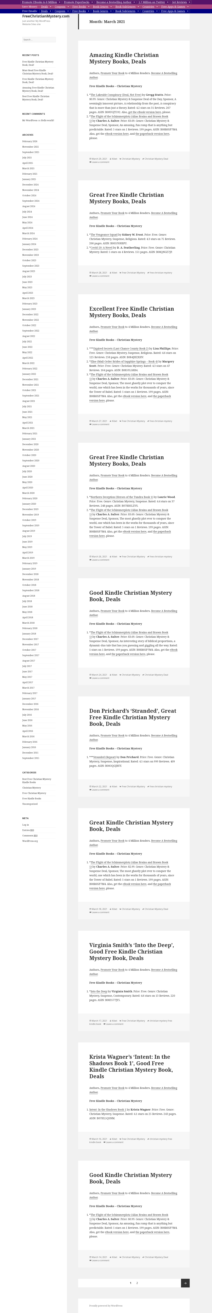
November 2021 (30, 401)
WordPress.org (30, 857)
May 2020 (27, 498)
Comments (30, 851)
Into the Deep (99, 991)
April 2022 (27, 373)
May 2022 (27, 368)
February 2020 (29, 514)
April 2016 (27, 747)
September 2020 (30, 476)
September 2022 (30, 346)
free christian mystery (161, 272)
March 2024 (28, 249)
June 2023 (27, 298)
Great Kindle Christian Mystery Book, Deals (131, 825)
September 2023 (30, 282)
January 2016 (29, 763)
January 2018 (29, 649)
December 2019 (30, 525)
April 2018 (27, 633)
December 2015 (30, 768)
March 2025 (28, 184)
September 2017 (30, 671)
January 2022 (29, 390)
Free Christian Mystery (34, 809)
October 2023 (29, 276)
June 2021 (27, 428)
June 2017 (27, 687)
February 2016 (29, 758)
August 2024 (28, 222)
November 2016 (30, 725)
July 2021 (27, 422)
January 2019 (29, 584)
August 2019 (28, 547)
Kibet (114, 158)
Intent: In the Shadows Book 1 (107, 1109)
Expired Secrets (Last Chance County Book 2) (121, 348)
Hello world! (47, 136)
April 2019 (27, 568)
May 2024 (27, 238)
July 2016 (27, 731)
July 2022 (27, 357)
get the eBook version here (144, 112)
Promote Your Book (112, 73)
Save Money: (30, 6)
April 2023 (27, 309)
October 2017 (29, 666)
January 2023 (29, 325)
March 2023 (28, 314)
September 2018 (30, 606)
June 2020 (27, 492)
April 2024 (27, 244)
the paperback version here (152, 134)
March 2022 (28, 379)
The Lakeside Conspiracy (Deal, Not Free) (116, 95)
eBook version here (117, 134)
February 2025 (29, 190)
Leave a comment (100, 162)
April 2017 (27, 698)
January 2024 (29, 260)
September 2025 (30, 168)
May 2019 (27, 563)
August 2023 (28, 287)
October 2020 (29, 471)
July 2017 (27, 682)
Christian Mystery (31, 803)
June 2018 (27, 622)
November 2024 (30, 206)
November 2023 (30, 271)
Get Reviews (179, 2)
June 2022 (27, 363)
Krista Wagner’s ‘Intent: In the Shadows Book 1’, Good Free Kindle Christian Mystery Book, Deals (131, 1066)
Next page (185, 1283)
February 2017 (29, 709)
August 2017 (28, 676)
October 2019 (29, 536)
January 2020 (29, 520)
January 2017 (29, 714)
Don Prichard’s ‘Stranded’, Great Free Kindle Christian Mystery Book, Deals (132, 717)
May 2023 (27, 303)
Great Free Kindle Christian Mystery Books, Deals (126, 198)
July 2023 (27, 292)
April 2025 (27, 179)
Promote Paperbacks (76, 2)
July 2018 (27, 617)
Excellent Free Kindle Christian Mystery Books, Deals (131, 312)
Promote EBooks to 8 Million (39, 2)
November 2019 (30, 530)
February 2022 (29, 384)
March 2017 (28, 703)
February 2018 (29, 644)
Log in (25, 840)
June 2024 (27, 233)
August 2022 (28, 352)
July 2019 (27, 552)
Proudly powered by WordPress (105, 1305)
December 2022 (30, 330)
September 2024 (30, 217)
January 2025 (29, 195)
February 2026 (29, 157)
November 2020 (30, 465)
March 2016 (28, 752)
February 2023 (29, 319)
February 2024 (29, 254)
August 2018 (28, 612)
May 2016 (27, 741)
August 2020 (28, 482)
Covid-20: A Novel (101, 247)
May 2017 (27, 693)
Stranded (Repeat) (104, 757)
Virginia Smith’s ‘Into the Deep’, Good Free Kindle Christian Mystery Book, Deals (131, 951)
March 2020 (28, 509)
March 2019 (28, 574)
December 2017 (30, 655)
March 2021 (28, 444)
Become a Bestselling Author (114, 2)
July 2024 (27, 227)
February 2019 (29, 579)
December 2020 (30, 460)
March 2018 (28, 639)
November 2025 (30, 162)
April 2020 (27, 503)
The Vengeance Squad (104, 234)
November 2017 (30, 660)
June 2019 (27, 557)
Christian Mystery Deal (156, 158)
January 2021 (29, 455)
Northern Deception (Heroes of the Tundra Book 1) (122, 497)
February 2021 (29, 449)
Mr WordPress (29, 136)
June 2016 (27, 736)
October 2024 (29, 211)
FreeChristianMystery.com (46, 32)
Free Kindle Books (31, 814)
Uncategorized (30, 820)
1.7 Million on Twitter (152, 2)
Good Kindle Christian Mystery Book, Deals (130, 596)
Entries (28, 846)
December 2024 (30, 200)
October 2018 (29, 601)
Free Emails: (29, 11)
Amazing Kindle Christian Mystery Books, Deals (124, 58)
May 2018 (27, 628)
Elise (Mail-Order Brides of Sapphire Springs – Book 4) (124, 361)
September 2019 (30, 541)
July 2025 (27, 173)
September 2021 (30, 411)
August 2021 (28, 417)
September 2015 (30, 774)
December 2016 (30, 720)
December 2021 (30, 395)
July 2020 (27, 487)
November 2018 (30, 595)
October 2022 (29, 341)
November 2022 (30, 336)
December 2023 (30, 265)
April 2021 (27, 438)
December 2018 (30, 590)
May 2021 (27, 433)
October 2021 (29, 406)
